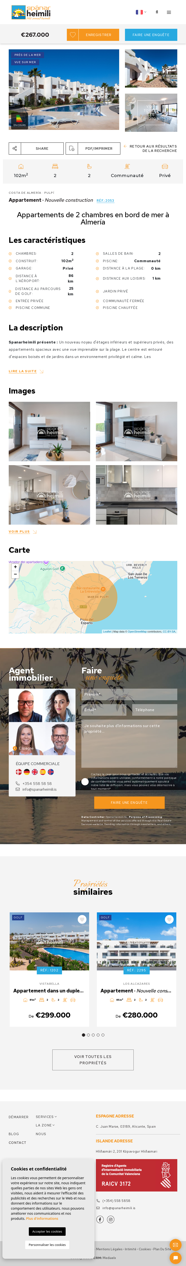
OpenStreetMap (137, 631)
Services (45, 1117)
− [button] (15, 574)
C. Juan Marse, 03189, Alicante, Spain (126, 1127)
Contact (17, 1143)
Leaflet (107, 631)
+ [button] (15, 567)
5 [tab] (102, 1035)
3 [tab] (93, 1035)
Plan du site (162, 1249)
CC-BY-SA (169, 631)
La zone (44, 1125)
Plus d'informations (42, 1218)
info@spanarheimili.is (36, 789)
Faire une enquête (151, 35)
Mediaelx (109, 1258)
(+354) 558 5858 (113, 1201)
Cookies (145, 1249)
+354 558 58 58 (34, 783)
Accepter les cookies (47, 1231)
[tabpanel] (49, 969)
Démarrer (19, 1117)
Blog (14, 1134)
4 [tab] (98, 1035)
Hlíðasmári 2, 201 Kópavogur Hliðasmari (126, 1151)
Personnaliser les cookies (47, 1245)
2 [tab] (88, 1035)
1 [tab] (83, 1035)
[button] (36, 148)
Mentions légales (109, 1249)
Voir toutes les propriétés (93, 1059)
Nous (41, 1134)
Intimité (130, 1249)
